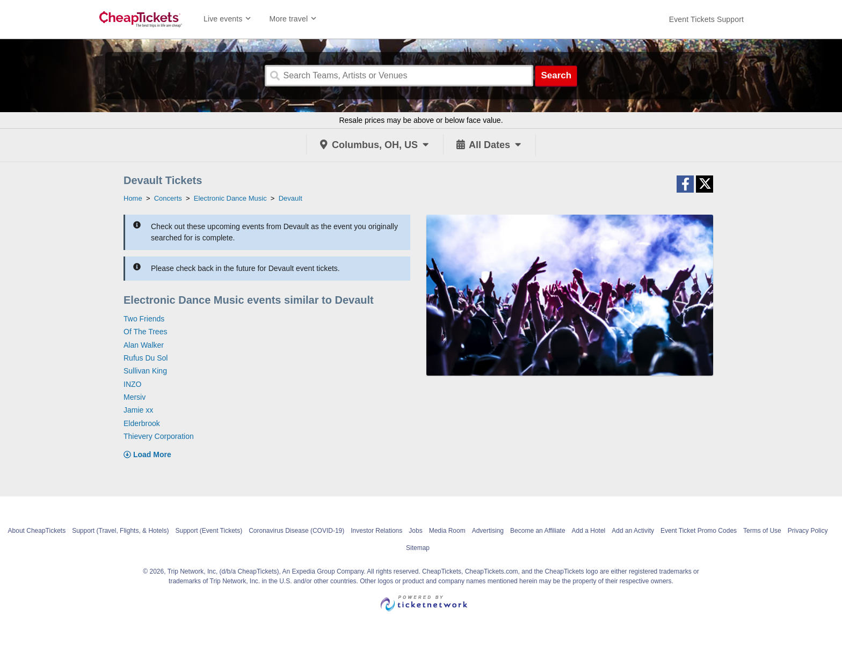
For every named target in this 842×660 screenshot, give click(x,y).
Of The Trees (145, 331)
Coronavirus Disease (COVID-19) (296, 530)
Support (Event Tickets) (208, 530)
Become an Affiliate (537, 530)
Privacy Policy (808, 530)
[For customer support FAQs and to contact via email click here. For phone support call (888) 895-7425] (706, 19)
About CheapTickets (37, 530)
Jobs (415, 530)
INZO (132, 384)
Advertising (488, 530)
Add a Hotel (589, 530)
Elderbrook (142, 423)
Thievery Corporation (159, 436)
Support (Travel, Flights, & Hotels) (120, 530)
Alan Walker (144, 345)
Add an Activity (633, 530)
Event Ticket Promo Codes (698, 530)
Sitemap (418, 548)
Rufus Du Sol (146, 358)
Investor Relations (376, 530)
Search (556, 75)
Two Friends (144, 318)
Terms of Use (762, 530)
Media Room (447, 530)
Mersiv (135, 397)
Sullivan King (145, 370)
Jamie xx (138, 410)
